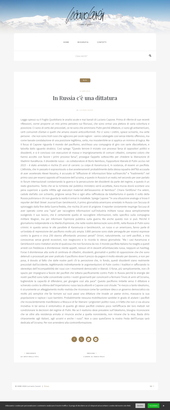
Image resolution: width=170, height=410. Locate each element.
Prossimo (94, 355)
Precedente (30, 355)
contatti (102, 42)
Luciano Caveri (86, 110)
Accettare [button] (154, 405)
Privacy (46, 386)
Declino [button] (140, 405)
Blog (85, 80)
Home (66, 42)
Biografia (83, 42)
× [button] (163, 405)
